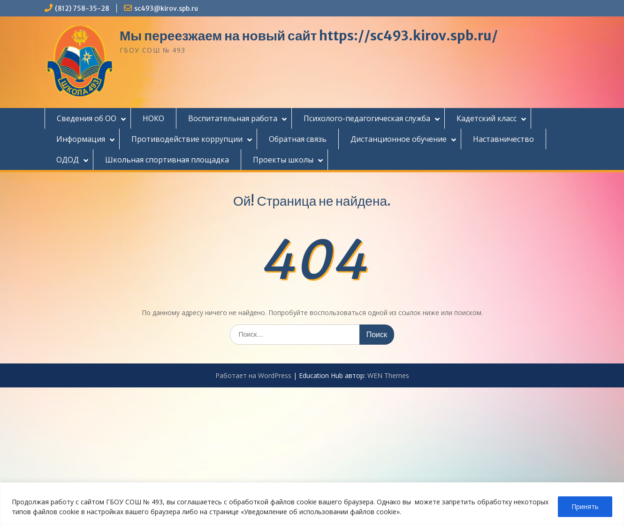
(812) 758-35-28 (82, 8)
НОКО (153, 118)
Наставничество (503, 139)
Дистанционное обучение (398, 139)
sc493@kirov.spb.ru (166, 8)
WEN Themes (388, 375)
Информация (80, 139)
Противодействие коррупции (187, 139)
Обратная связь (298, 139)
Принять (585, 506)
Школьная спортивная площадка (167, 159)
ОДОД (67, 159)
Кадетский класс (487, 118)
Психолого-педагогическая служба (367, 118)
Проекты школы (283, 159)
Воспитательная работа (232, 118)
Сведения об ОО (86, 118)
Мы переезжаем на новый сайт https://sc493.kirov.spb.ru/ (309, 35)
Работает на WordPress (253, 375)
